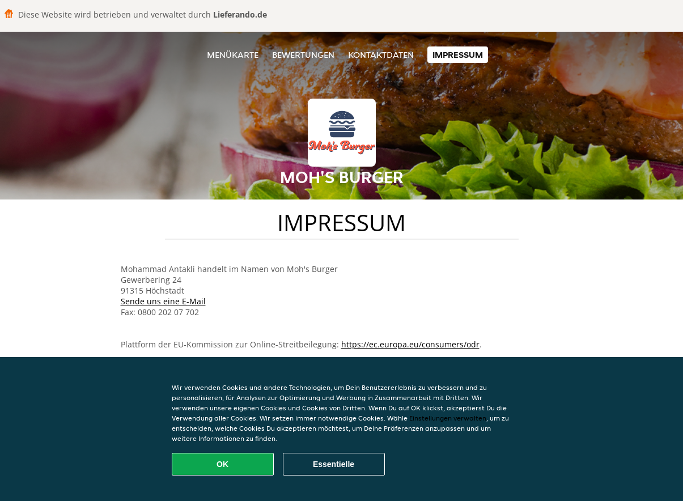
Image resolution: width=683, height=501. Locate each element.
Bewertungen (303, 55)
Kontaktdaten (381, 55)
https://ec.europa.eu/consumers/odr (410, 344)
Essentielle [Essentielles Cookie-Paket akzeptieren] (333, 464)
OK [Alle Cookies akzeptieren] (222, 464)
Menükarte (232, 55)
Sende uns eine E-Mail (163, 301)
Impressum (457, 55)
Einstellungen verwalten (447, 418)
